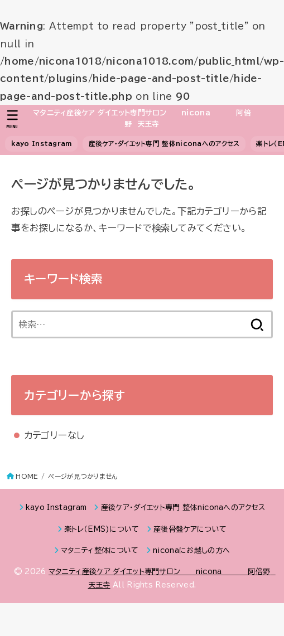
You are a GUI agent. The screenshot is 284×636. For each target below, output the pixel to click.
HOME (27, 476)
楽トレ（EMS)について (101, 529)
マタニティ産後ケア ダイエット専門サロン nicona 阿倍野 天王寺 (142, 118)
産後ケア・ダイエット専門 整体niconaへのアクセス (164, 143)
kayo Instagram (41, 143)
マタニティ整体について (100, 550)
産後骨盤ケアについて (190, 529)
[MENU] (12, 119)
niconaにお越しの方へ (191, 550)
